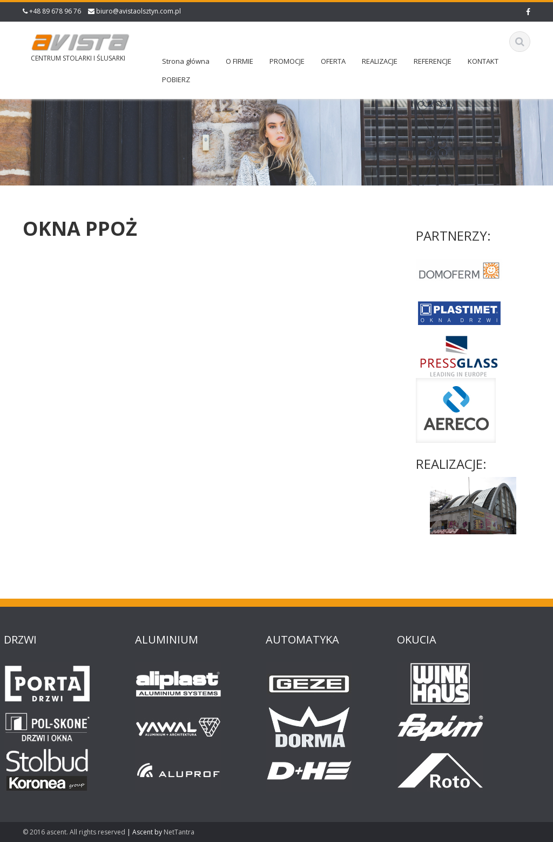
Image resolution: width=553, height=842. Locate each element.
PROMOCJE (287, 61)
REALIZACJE (379, 61)
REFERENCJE (432, 61)
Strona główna (186, 61)
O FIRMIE (239, 61)
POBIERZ (176, 79)
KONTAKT (483, 61)
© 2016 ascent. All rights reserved (74, 832)
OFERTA (333, 61)
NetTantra (179, 832)
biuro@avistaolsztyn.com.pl (138, 11)
